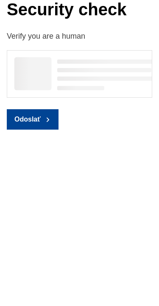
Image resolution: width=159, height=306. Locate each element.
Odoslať (27, 119)
